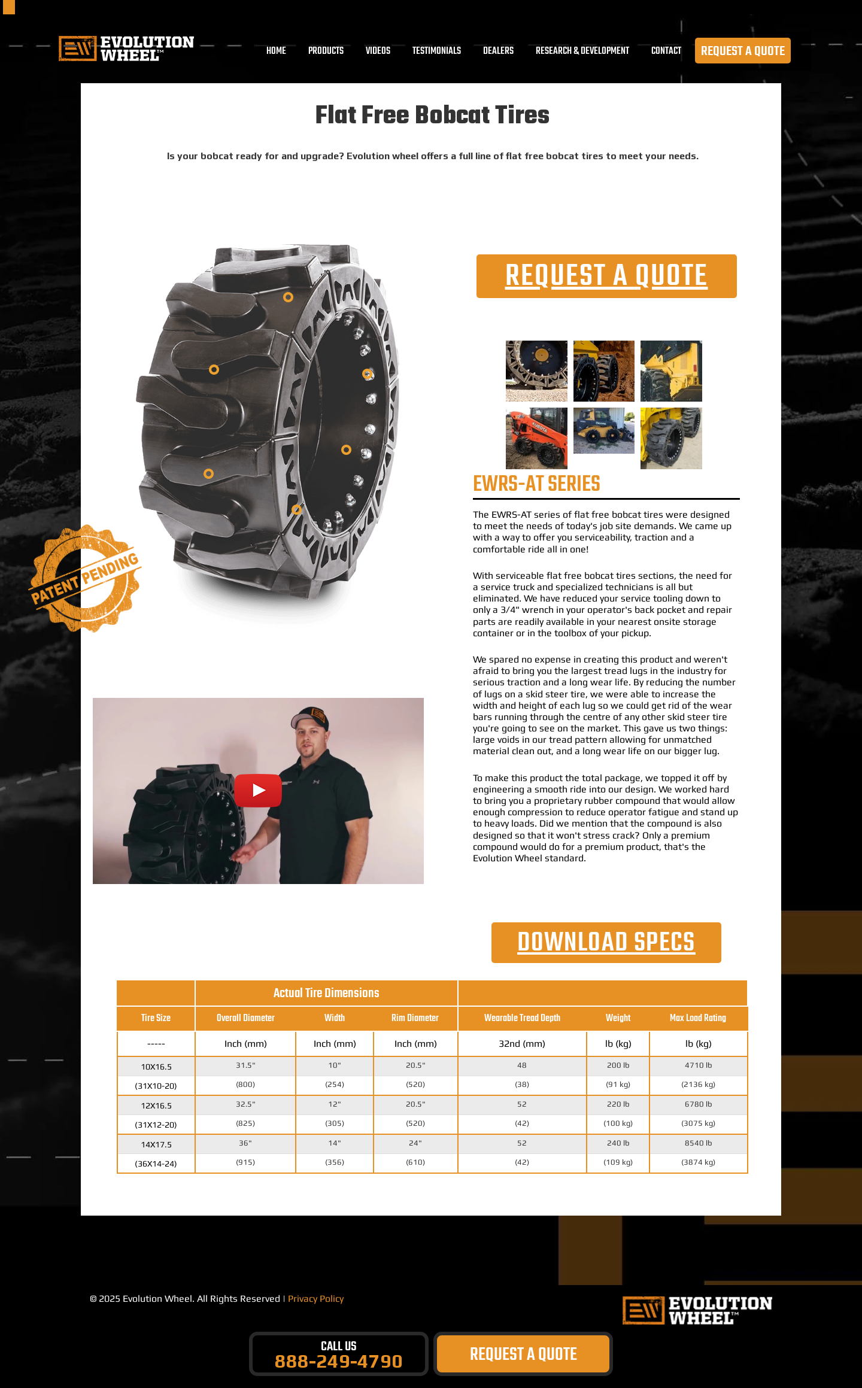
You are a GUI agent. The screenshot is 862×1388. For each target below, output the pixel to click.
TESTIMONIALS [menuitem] (437, 52)
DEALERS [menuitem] (499, 52)
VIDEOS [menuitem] (378, 52)
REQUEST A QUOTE (743, 52)
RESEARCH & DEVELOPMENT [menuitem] (583, 52)
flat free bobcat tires (618, 514)
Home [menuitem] (277, 52)
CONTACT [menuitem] (667, 52)
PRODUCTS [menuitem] (326, 52)
